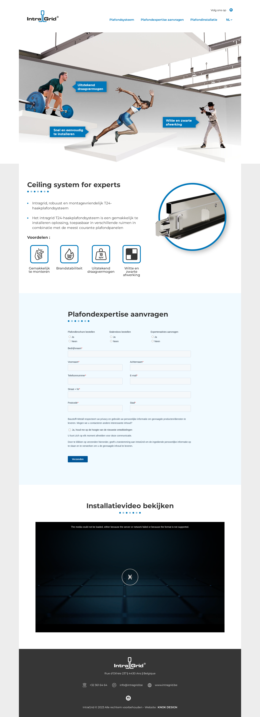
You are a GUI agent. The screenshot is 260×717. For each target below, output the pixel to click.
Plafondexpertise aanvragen (162, 19)
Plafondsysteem (121, 19)
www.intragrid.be (166, 685)
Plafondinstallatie (203, 19)
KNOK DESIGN (167, 707)
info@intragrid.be (131, 685)
